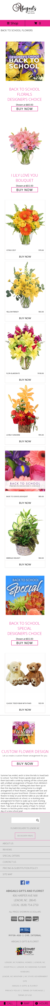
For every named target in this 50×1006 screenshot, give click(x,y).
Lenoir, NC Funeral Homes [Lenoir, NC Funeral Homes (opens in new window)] (18, 962)
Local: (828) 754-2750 (25, 905)
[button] (25, 930)
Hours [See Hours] (41, 1003)
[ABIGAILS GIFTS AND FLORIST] (24, 16)
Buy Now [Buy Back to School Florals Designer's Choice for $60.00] (24, 109)
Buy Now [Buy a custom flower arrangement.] (25, 763)
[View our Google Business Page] (27, 883)
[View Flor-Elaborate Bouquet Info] (25, 347)
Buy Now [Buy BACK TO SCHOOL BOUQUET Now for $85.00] (25, 503)
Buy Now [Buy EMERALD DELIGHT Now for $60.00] (25, 564)
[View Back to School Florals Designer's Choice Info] (25, 61)
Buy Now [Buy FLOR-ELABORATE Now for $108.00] (25, 379)
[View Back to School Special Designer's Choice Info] (25, 595)
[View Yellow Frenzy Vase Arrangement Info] (25, 286)
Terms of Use (25, 995)
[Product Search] (25, 820)
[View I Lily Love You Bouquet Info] (25, 145)
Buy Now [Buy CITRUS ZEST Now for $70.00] (25, 256)
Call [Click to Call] (8, 1003)
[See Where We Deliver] (25, 835)
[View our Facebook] (23, 883)
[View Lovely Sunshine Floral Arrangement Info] (25, 409)
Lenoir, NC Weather (12, 976)
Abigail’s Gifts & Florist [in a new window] (25, 941)
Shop (12, 23)
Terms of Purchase (33, 990)
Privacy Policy (13, 990)
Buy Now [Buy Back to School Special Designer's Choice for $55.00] (24, 643)
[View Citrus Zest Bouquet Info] (25, 224)
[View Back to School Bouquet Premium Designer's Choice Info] (25, 470)
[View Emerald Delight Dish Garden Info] (25, 532)
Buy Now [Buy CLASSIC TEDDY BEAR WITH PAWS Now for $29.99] (25, 709)
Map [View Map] (25, 1003)
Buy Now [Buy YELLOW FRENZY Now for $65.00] (25, 318)
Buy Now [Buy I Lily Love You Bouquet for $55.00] (24, 190)
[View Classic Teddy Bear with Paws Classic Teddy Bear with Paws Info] (25, 673)
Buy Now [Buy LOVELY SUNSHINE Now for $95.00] (25, 441)
